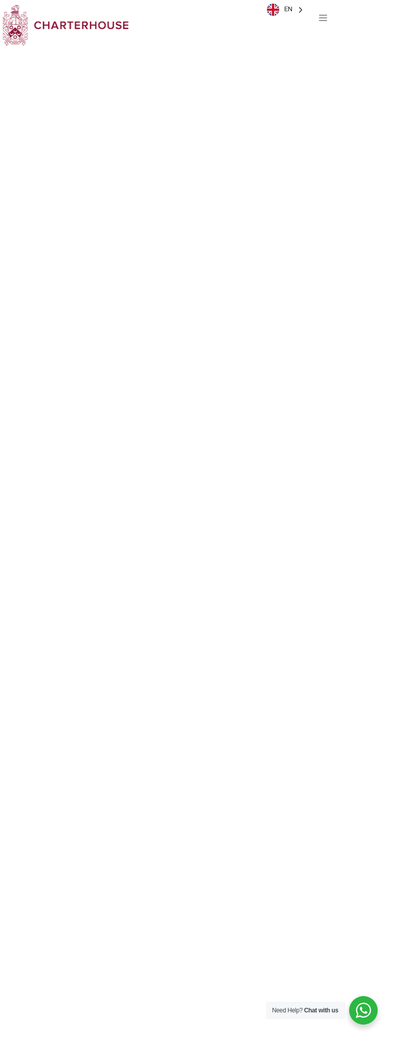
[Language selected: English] (285, 9)
